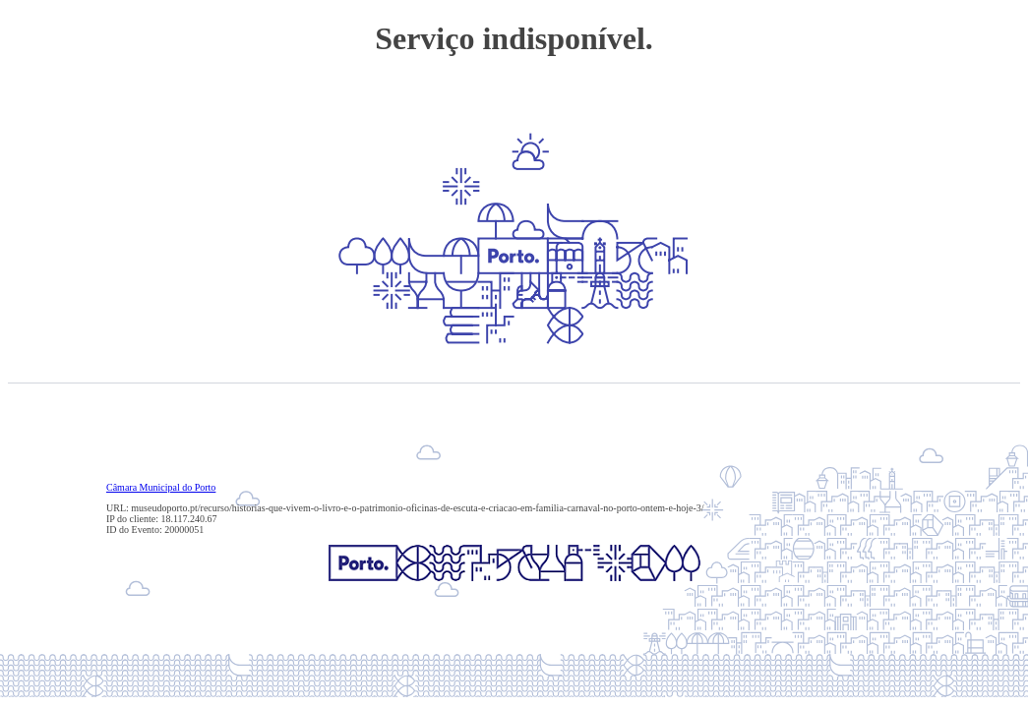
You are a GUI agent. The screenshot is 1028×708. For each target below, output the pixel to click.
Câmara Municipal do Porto (160, 487)
